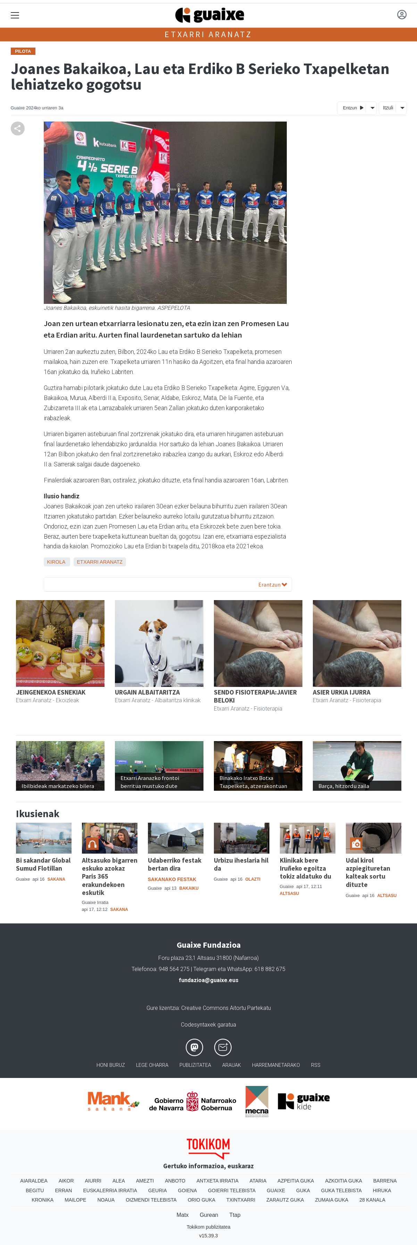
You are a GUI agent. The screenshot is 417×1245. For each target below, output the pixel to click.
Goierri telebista (232, 1190)
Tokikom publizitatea (208, 1227)
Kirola (56, 562)
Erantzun (272, 584)
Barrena (385, 1181)
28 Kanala (372, 1200)
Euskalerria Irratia (110, 1190)
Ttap (235, 1215)
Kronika (42, 1200)
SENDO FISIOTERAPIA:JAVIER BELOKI (255, 696)
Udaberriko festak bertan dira (174, 864)
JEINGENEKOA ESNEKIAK (50, 692)
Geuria (157, 1190)
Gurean (209, 1215)
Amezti (145, 1181)
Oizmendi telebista (151, 1200)
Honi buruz (111, 1065)
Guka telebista (341, 1190)
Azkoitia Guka (343, 1181)
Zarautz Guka (285, 1200)
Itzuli (388, 107)
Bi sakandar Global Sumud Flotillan (43, 864)
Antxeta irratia (218, 1181)
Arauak (231, 1065)
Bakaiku (188, 888)
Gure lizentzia (163, 1008)
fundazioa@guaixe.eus (209, 980)
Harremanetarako (276, 1065)
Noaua (106, 1200)
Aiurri (93, 1181)
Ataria (258, 1181)
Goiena (187, 1190)
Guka (303, 1190)
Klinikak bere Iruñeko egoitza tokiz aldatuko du (305, 868)
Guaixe (276, 1190)
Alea (118, 1181)
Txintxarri (240, 1200)
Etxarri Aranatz (208, 34)
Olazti (252, 879)
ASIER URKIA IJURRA (341, 692)
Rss (315, 1065)
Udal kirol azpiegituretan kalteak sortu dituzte (368, 872)
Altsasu (289, 893)
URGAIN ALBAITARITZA (147, 692)
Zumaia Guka (331, 1200)
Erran (63, 1190)
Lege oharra (152, 1065)
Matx (182, 1215)
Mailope (75, 1200)
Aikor (66, 1181)
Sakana (56, 879)
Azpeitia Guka (295, 1181)
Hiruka (382, 1190)
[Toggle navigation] (15, 15)
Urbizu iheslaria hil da (241, 864)
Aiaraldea (34, 1181)
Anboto (175, 1181)
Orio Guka (201, 1200)
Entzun (353, 107)
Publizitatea (195, 1065)
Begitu (35, 1190)
